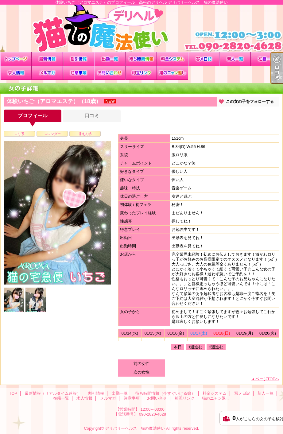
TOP (16, 59)
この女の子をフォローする (250, 101)
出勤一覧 (110, 59)
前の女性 (141, 363)
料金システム (172, 59)
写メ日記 (203, 59)
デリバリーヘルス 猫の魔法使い (135, 428)
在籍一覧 (266, 59)
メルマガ (47, 73)
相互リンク (141, 73)
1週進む (195, 347)
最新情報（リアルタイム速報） (47, 59)
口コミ (91, 115)
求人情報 (16, 73)
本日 (178, 347)
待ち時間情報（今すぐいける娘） (141, 59)
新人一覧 (235, 59)
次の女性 (141, 372)
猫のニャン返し (172, 73)
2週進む (216, 347)
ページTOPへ (267, 379)
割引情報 (78, 59)
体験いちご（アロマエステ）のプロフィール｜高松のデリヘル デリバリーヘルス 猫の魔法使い (141, 28)
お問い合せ (110, 73)
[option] (57, 213)
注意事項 (78, 73)
